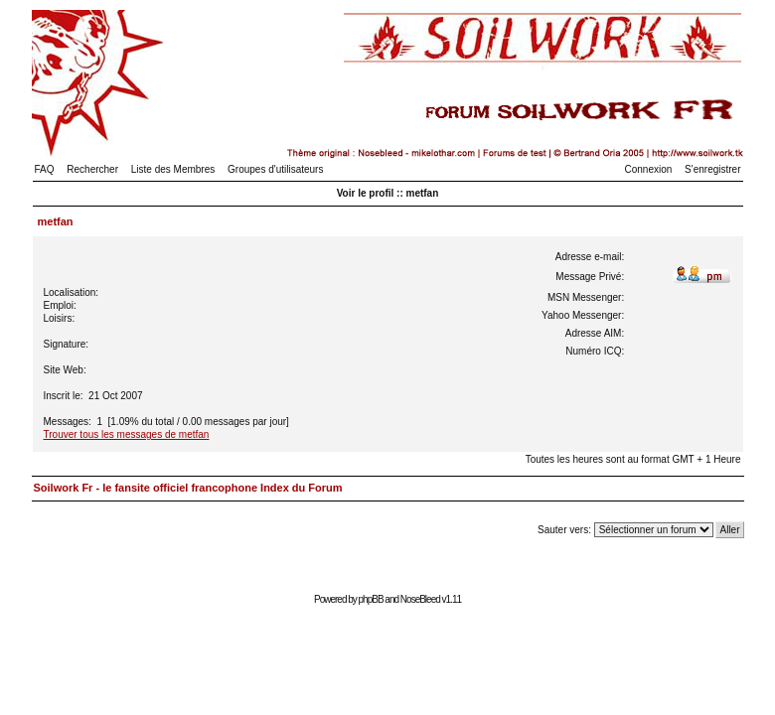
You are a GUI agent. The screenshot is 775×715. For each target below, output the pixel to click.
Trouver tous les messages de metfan (127, 434)
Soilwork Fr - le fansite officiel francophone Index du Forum (188, 488)
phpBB (371, 599)
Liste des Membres (173, 169)
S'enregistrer (712, 169)
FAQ (45, 169)
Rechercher (92, 169)
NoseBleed (420, 599)
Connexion (649, 169)
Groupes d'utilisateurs (275, 169)
